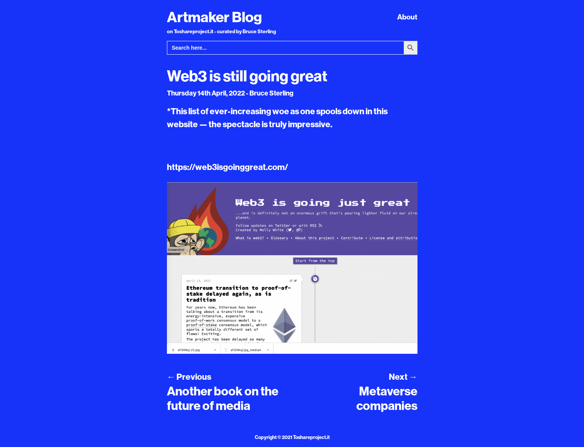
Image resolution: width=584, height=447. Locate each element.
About (407, 16)
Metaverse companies (386, 398)
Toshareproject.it (311, 437)
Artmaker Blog (214, 17)
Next (403, 376)
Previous (189, 376)
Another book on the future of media (222, 398)
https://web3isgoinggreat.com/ (227, 167)
